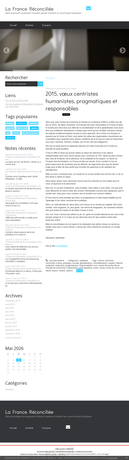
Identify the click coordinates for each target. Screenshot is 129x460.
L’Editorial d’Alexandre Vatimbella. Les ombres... (23, 228)
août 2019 (10, 304)
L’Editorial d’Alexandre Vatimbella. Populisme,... (21, 199)
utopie (62, 270)
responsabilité (86, 265)
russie (102, 267)
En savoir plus (113, 458)
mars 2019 (10, 319)
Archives (29, 25)
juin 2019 (9, 308)
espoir (55, 270)
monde (75, 263)
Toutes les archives (13, 338)
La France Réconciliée (29, 8)
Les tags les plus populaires (83, 451)
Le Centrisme (61, 246)
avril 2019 (9, 315)
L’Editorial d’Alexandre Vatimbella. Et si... (23, 256)
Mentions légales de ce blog (47, 454)
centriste (10, 137)
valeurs (69, 270)
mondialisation (100, 263)
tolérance (59, 265)
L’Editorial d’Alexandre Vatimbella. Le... (23, 280)
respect (111, 263)
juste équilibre (85, 267)
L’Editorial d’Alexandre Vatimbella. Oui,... (23, 268)
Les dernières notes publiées (65, 451)
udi (7, 133)
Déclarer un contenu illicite (29, 454)
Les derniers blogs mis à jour (46, 451)
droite (16, 133)
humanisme (71, 267)
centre (34, 128)
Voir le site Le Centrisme (16, 100)
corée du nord (112, 267)
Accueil (13, 25)
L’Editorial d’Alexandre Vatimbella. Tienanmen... (21, 214)
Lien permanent (55, 260)
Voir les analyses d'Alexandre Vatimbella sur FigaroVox (24, 105)
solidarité (50, 265)
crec (95, 265)
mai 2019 (9, 311)
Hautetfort (70, 449)
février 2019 (11, 323)
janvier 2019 (11, 326)
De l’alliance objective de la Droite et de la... (23, 172)
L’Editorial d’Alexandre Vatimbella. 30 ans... (22, 158)
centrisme (21, 123)
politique (33, 123)
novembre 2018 (12, 333)
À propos (46, 25)
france (9, 123)
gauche (9, 128)
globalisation (86, 263)
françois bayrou (30, 133)
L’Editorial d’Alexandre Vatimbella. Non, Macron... (23, 243)
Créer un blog (60, 449)
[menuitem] (13, 25)
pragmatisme (71, 265)
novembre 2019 (12, 301)
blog (106, 454)
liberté (119, 263)
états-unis (22, 128)
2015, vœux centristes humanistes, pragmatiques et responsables (81, 101)
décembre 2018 (12, 330)
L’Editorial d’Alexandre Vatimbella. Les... (23, 186)
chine (95, 267)
